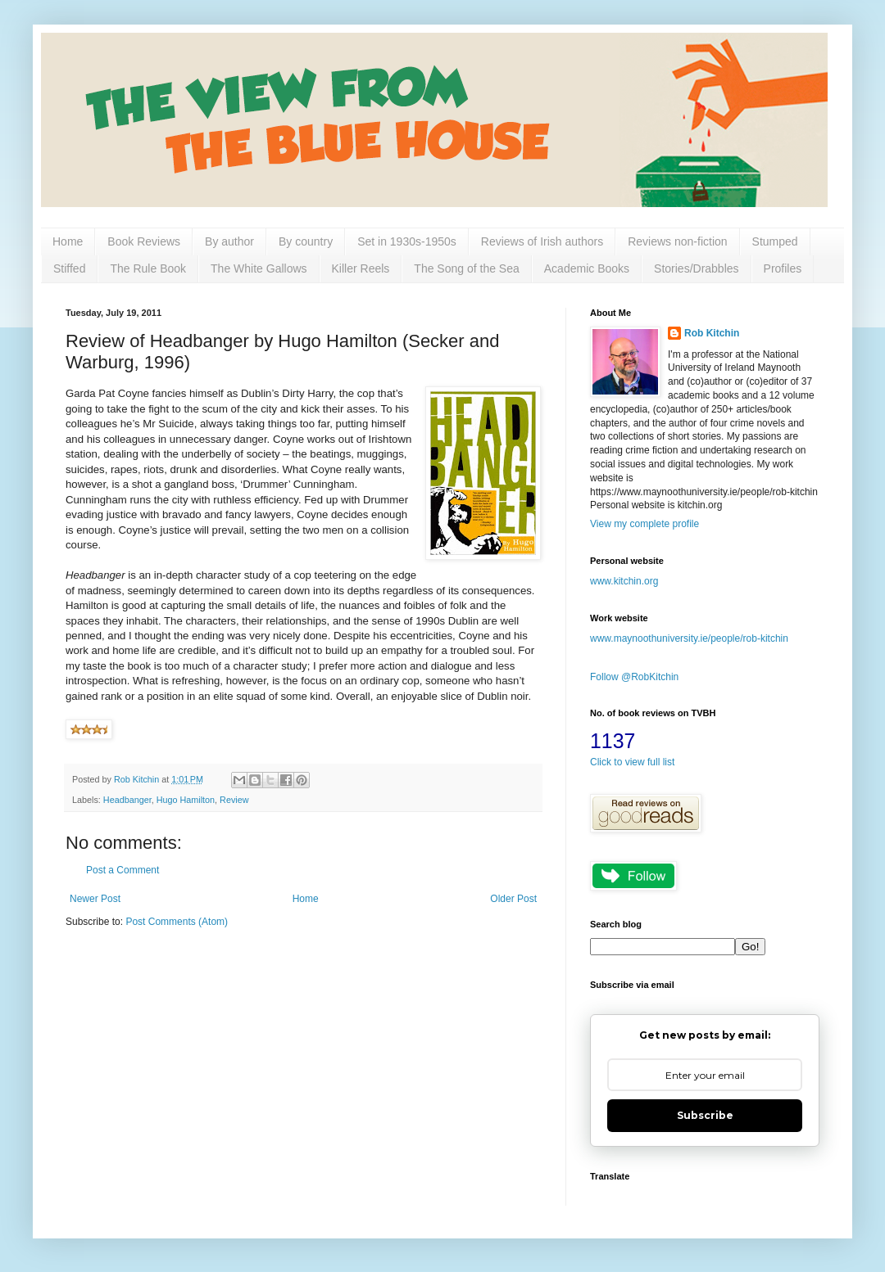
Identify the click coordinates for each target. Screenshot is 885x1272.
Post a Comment (122, 870)
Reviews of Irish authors (542, 241)
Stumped (775, 241)
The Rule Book (148, 268)
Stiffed (69, 268)
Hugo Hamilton (186, 800)
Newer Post (95, 898)
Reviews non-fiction (677, 241)
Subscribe (705, 1115)
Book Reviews (143, 241)
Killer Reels (361, 268)
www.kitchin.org (624, 581)
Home (67, 241)
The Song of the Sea (466, 268)
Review (234, 800)
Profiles (783, 268)
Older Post (513, 898)
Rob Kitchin (711, 333)
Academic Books (586, 268)
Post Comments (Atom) (176, 921)
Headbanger (127, 800)
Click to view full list (632, 762)
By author (229, 241)
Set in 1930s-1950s (406, 241)
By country (306, 241)
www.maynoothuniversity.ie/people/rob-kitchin (689, 638)
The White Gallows (258, 268)
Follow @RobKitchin (634, 677)
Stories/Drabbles (696, 268)
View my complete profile (644, 524)
